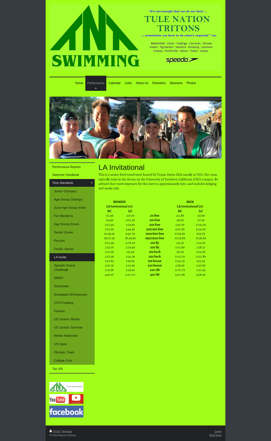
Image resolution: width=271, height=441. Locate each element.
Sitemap (67, 431)
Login (218, 431)
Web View (215, 435)
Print (54, 431)
